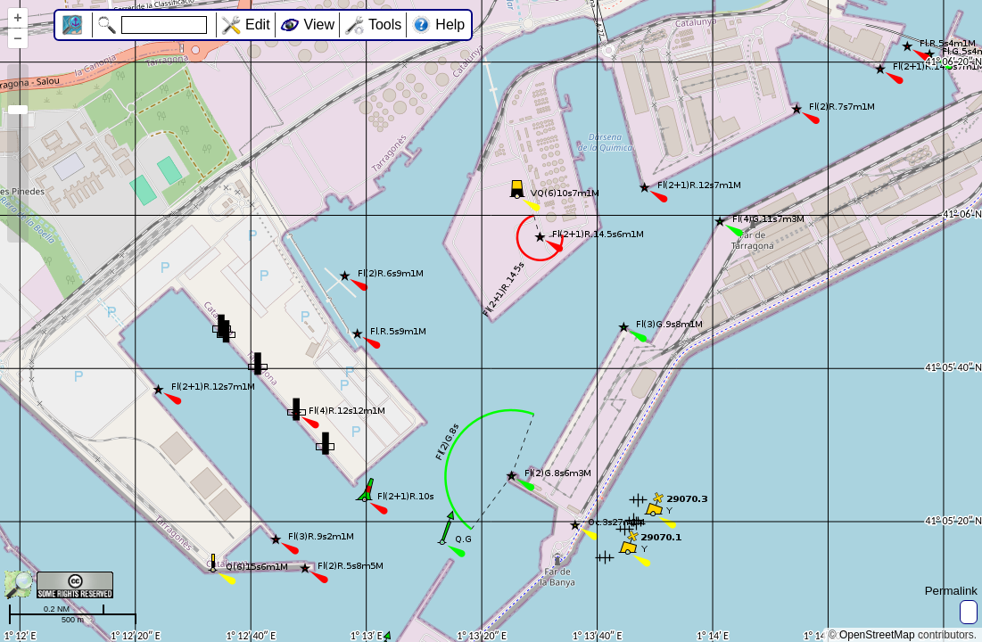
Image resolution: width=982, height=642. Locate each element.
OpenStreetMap (877, 635)
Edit (257, 24)
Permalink (951, 590)
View (319, 24)
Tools (384, 24)
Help (450, 24)
